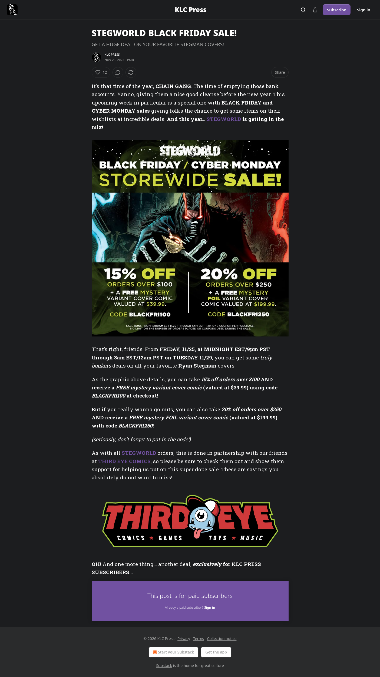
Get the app (216, 652)
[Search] (303, 9)
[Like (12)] (101, 72)
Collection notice (221, 638)
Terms (198, 638)
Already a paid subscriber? (190, 607)
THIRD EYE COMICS (124, 461)
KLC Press (112, 54)
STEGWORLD (224, 119)
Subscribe (336, 9)
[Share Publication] (315, 9)
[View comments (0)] (118, 72)
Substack (164, 665)
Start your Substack (173, 652)
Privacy (183, 638)
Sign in (363, 9)
